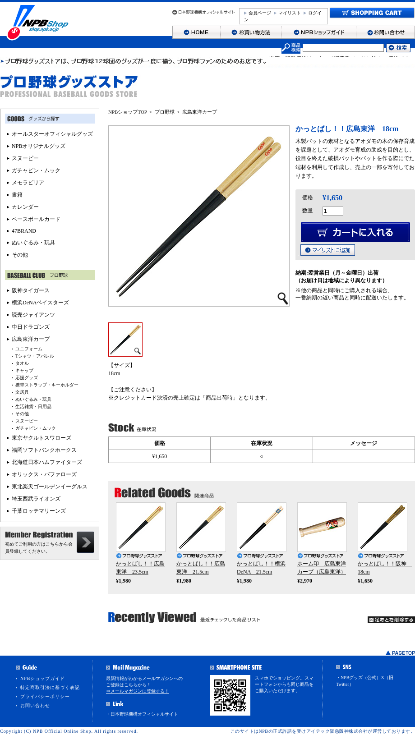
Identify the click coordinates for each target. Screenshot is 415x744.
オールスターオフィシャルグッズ (52, 134)
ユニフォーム (28, 348)
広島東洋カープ (199, 112)
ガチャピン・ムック (36, 170)
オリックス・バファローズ (44, 474)
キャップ (24, 370)
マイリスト (289, 12)
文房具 (22, 392)
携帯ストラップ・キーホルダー (46, 384)
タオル (22, 363)
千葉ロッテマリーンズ (39, 511)
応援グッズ (26, 377)
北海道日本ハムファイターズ (47, 462)
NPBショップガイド (42, 678)
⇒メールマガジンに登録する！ (137, 691)
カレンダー (25, 207)
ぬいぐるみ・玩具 (33, 242)
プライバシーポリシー (45, 696)
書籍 (17, 195)
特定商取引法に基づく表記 (50, 687)
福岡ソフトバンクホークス (44, 450)
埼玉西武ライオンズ (36, 499)
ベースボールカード (36, 219)
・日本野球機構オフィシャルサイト (142, 714)
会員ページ (260, 12)
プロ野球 (165, 112)
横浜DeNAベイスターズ (40, 302)
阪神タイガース (31, 290)
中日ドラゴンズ (31, 327)
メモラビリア (28, 182)
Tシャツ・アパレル (34, 356)
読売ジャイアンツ (33, 315)
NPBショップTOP (127, 112)
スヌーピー (25, 158)
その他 (20, 255)
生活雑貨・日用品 (33, 406)
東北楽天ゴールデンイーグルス (50, 486)
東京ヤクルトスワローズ (41, 438)
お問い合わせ (35, 705)
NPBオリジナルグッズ (38, 146)
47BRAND (24, 231)
